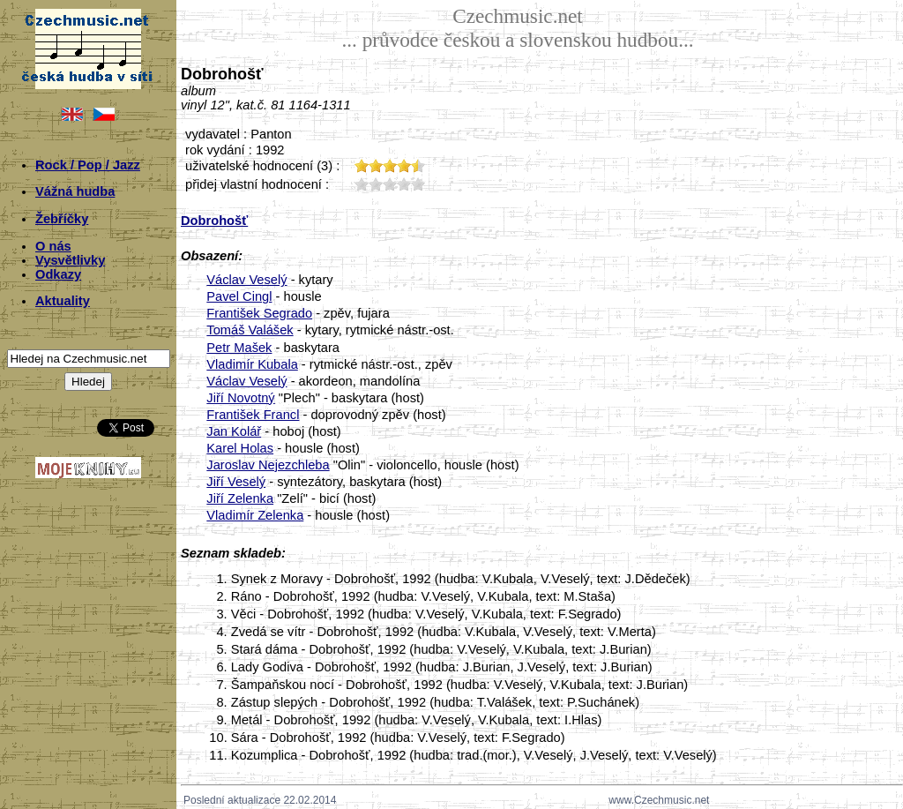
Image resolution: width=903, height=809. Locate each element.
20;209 (376, 184)
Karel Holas (239, 448)
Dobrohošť (214, 220)
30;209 (390, 184)
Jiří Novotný (240, 398)
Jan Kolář (233, 431)
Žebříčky (61, 219)
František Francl (252, 415)
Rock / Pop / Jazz (87, 165)
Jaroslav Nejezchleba (267, 465)
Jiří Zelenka (239, 498)
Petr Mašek (239, 348)
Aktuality (62, 301)
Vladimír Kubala (251, 364)
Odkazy (58, 274)
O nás (53, 246)
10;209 (361, 184)
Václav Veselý (246, 280)
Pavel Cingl (239, 296)
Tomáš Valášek (249, 330)
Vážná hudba (75, 191)
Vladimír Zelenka (254, 515)
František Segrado (259, 313)
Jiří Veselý (235, 482)
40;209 (404, 184)
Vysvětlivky (70, 260)
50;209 (418, 184)
